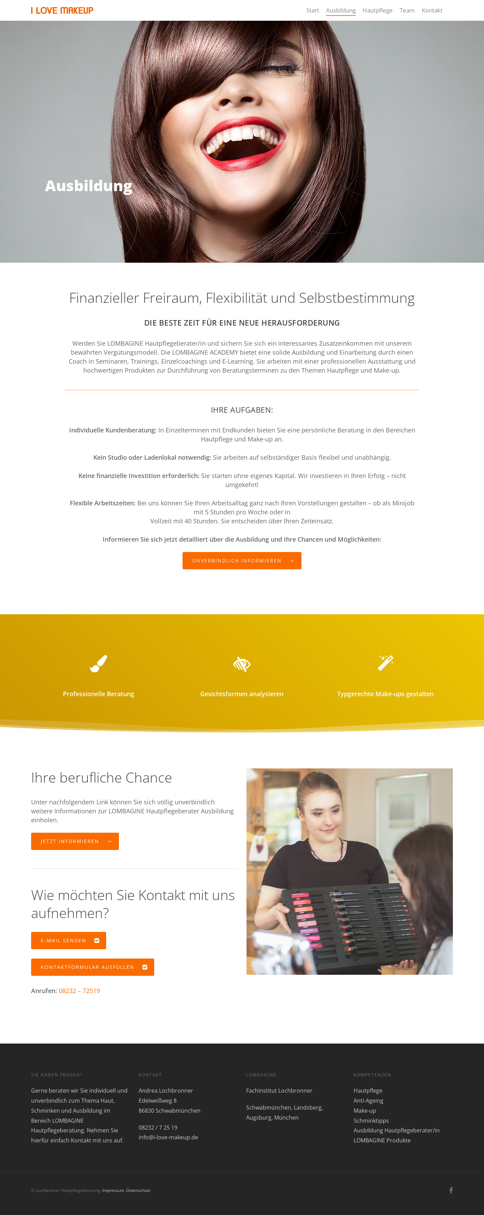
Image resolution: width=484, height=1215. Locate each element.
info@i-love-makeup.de (168, 1137)
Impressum (113, 1190)
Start (312, 10)
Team (407, 10)
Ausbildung (341, 10)
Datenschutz (138, 1190)
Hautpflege (378, 10)
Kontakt (432, 10)
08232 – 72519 (79, 991)
